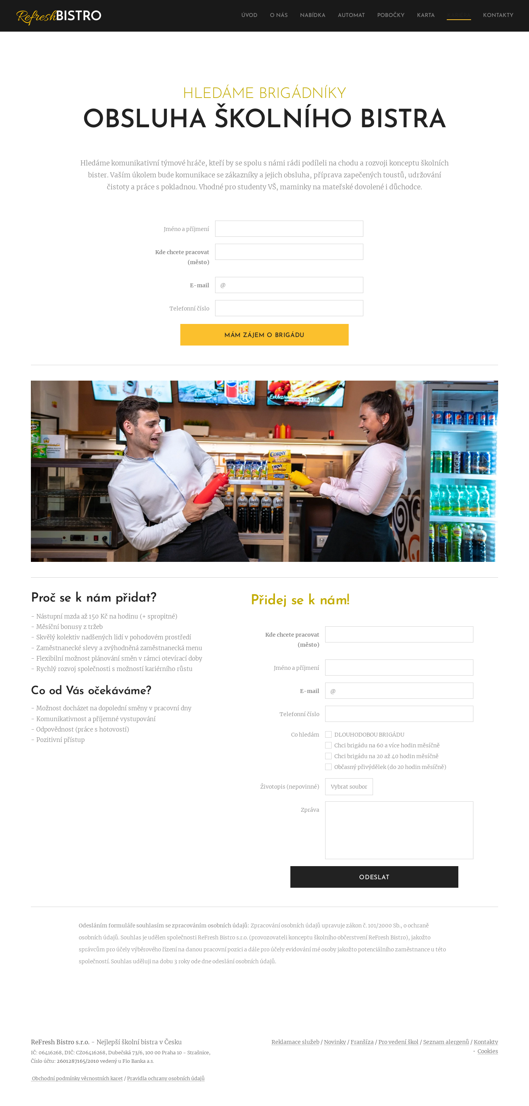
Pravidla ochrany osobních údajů (166, 1078)
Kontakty (486, 1042)
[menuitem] (225, 15)
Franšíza (362, 1042)
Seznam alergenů (446, 1042)
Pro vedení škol (398, 1042)
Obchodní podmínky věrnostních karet (77, 1078)
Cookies (488, 1051)
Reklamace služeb (295, 1042)
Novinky (335, 1042)
